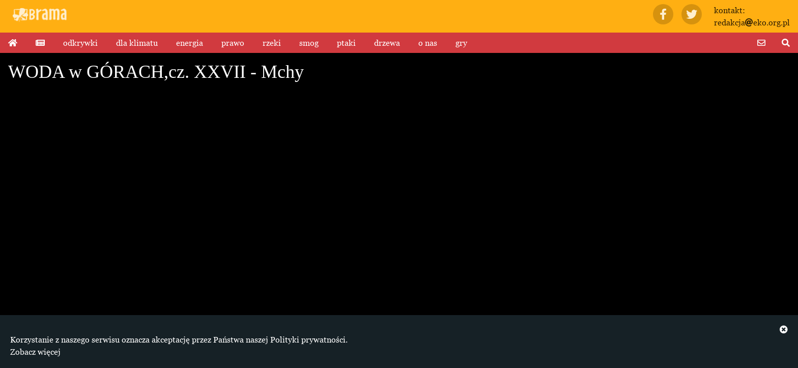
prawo (232, 42)
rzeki (272, 42)
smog (309, 42)
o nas (427, 42)
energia (189, 42)
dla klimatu (137, 42)
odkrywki (80, 42)
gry (461, 42)
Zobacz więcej (35, 351)
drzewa (387, 42)
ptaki (346, 42)
